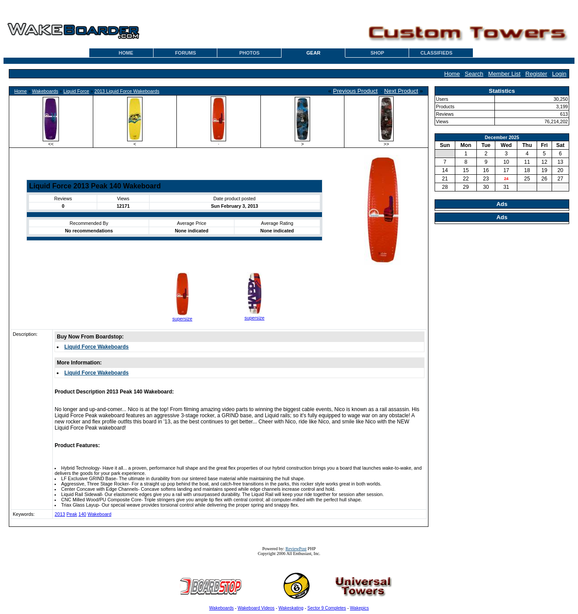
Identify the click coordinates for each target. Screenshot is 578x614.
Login (559, 73)
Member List (504, 73)
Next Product (401, 91)
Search (474, 73)
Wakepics (359, 608)
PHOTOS (249, 52)
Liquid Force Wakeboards (96, 347)
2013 (60, 514)
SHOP (377, 52)
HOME (126, 52)
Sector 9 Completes (326, 608)
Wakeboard (99, 514)
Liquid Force (76, 91)
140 (82, 514)
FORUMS (185, 52)
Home (452, 73)
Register (536, 73)
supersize (182, 318)
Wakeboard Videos (256, 608)
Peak (71, 514)
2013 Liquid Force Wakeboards (127, 91)
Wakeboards (45, 91)
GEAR (314, 52)
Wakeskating (291, 608)
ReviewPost (296, 548)
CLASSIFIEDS (437, 52)
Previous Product (355, 91)
